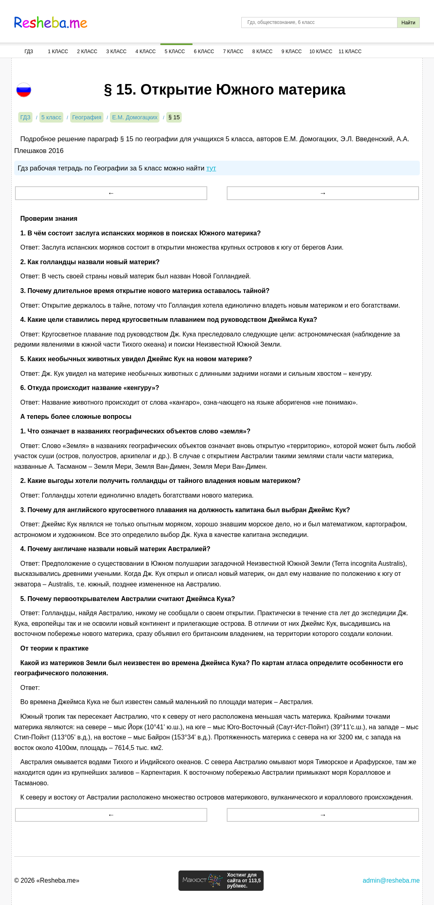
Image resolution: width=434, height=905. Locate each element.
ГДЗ (28, 51)
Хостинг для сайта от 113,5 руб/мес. (244, 880)
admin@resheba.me (391, 880)
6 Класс (204, 51)
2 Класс (87, 51)
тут (211, 168)
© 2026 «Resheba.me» (46, 880)
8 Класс (262, 51)
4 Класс (145, 51)
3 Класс (116, 51)
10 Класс (321, 51)
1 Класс (58, 51)
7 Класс (233, 51)
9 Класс (291, 51)
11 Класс (350, 51)
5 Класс (175, 51)
